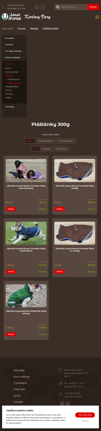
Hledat (93, 7)
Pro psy (21, 28)
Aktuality (19, 369)
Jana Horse (7, 28)
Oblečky (34, 28)
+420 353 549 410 (15, 5)
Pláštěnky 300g (50, 28)
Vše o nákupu (22, 376)
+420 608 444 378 (16, 8)
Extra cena (61, 149)
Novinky (46, 149)
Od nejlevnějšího (45, 141)
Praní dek (19, 388)
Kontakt (18, 401)
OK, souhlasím (85, 415)
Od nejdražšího (66, 141)
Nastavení (85, 421)
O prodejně (20, 382)
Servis (17, 395)
